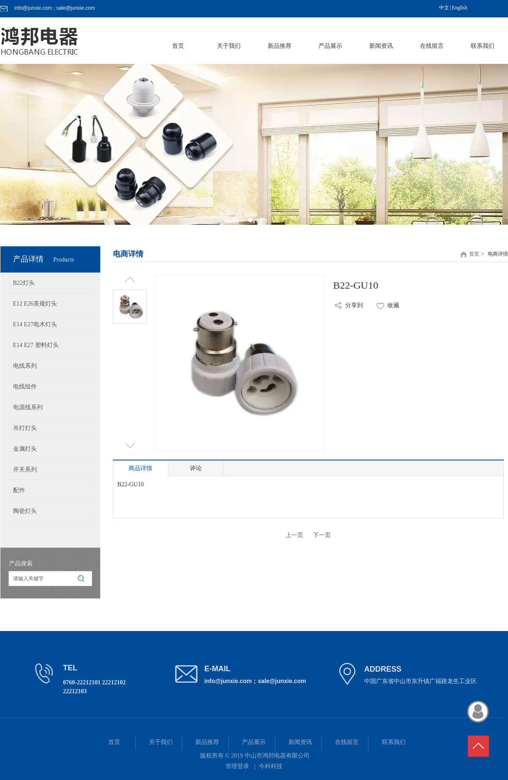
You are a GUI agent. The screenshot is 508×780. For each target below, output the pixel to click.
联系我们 (394, 742)
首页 (474, 254)
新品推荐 (207, 742)
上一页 (294, 535)
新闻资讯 (300, 742)
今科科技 (271, 766)
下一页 (322, 535)
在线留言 (347, 742)
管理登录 (237, 766)
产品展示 (254, 742)
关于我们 (161, 742)
